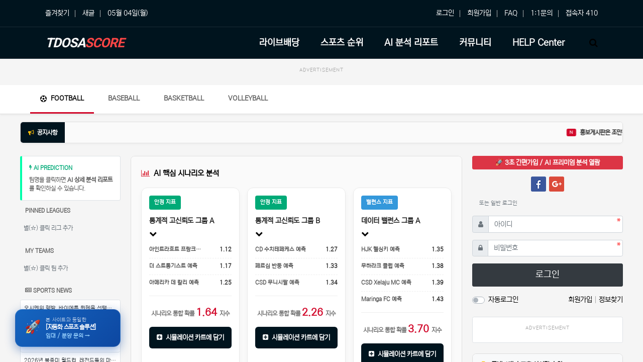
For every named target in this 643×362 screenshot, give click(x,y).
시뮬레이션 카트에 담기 (190, 337)
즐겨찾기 (57, 13)
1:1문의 (541, 13)
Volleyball (248, 98)
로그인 (445, 13)
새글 (88, 13)
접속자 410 (582, 13)
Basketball (184, 98)
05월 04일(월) (128, 13)
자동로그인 (503, 300)
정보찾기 (611, 300)
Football (62, 98)
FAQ (510, 13)
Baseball (124, 98)
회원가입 (479, 13)
